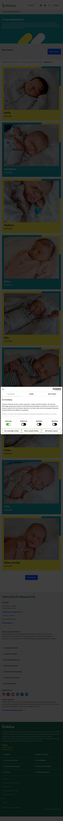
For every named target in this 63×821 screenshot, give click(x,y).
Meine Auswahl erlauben (31, 431)
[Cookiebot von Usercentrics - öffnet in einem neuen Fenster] (54, 389)
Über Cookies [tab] (52, 394)
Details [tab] (31, 394)
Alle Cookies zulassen (51, 431)
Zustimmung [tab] (11, 394)
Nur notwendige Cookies (11, 431)
